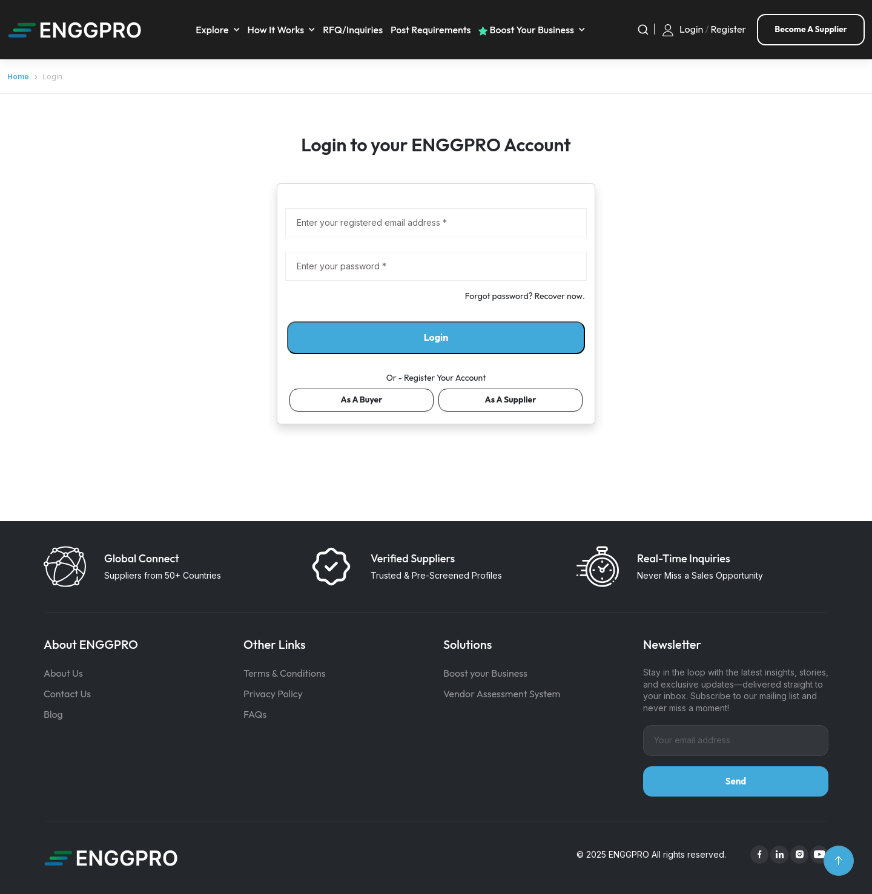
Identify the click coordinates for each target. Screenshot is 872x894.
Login (691, 29)
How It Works (276, 30)
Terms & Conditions (284, 673)
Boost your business (526, 30)
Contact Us (67, 694)
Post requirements (431, 30)
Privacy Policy (273, 694)
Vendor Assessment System (501, 694)
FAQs (254, 714)
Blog (53, 714)
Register (729, 29)
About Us (63, 673)
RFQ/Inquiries (353, 30)
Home (18, 76)
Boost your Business (485, 673)
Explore (212, 30)
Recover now (559, 296)
